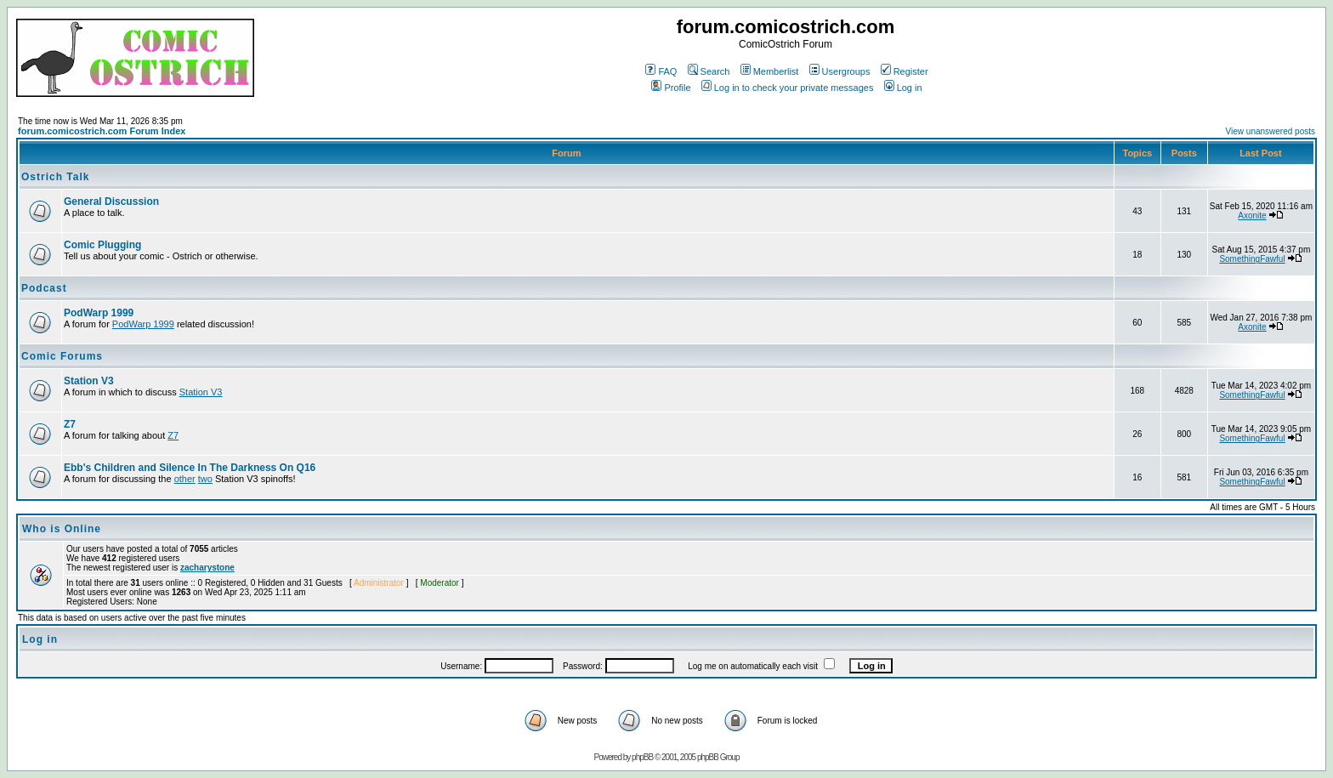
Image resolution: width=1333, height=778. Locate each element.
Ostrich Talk (55, 177)
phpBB (642, 757)
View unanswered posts (1270, 131)
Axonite (1252, 215)
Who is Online (61, 529)
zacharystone (207, 567)
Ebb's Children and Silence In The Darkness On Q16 (189, 468)
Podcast (44, 288)
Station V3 (89, 381)
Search (709, 71)
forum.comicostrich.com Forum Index (101, 131)
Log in (903, 87)
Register (904, 71)
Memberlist (769, 71)
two (205, 479)
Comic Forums (62, 356)
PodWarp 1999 (98, 313)
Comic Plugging (102, 245)
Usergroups (840, 71)
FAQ (661, 71)
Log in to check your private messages (787, 87)
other (185, 479)
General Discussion (111, 201)
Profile (670, 87)
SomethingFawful (1252, 259)
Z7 (70, 424)
